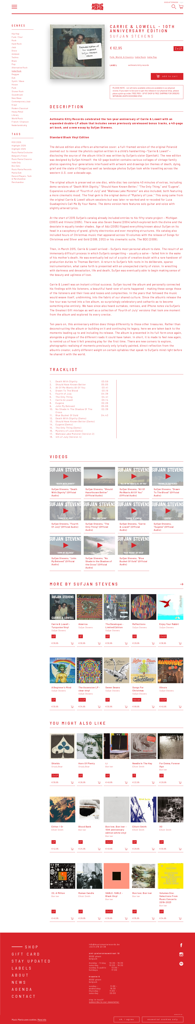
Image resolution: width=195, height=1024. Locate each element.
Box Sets (16, 166)
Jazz (14, 47)
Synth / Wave (18, 81)
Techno (15, 57)
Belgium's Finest (19, 155)
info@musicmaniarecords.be (104, 944)
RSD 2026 (16, 142)
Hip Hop (15, 33)
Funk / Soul (17, 37)
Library (15, 115)
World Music (17, 118)
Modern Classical (20, 108)
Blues (14, 61)
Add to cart (167, 76)
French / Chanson (20, 121)
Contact (24, 996)
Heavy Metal (17, 111)
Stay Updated (31, 960)
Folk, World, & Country (122, 57)
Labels (22, 967)
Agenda (22, 989)
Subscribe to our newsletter (104, 1002)
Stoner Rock (18, 91)
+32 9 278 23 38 (97, 947)
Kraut (14, 105)
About (20, 974)
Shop (32, 946)
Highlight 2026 (19, 145)
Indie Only (16, 162)
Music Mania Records (22, 169)
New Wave (16, 98)
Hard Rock (17, 43)
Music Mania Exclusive (22, 152)
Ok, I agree (126, 1019)
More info (41, 1019)
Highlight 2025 (19, 149)
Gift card (26, 953)
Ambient (16, 54)
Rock (14, 40)
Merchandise (18, 182)
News (19, 982)
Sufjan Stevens (132, 36)
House (15, 84)
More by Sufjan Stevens (84, 584)
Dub (13, 78)
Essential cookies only (163, 1019)
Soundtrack (17, 94)
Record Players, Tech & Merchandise (22, 177)
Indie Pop (152, 57)
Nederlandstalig (19, 125)
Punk (14, 88)
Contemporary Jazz (21, 101)
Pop (13, 64)
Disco (14, 50)
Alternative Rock (19, 67)
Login (181, 2)
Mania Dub (16, 172)
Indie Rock (16, 71)
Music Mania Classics (22, 159)
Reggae (15, 74)
